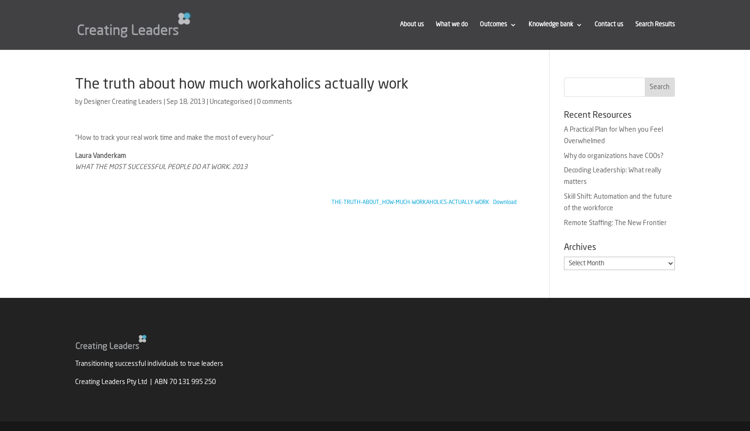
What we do (452, 25)
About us (412, 25)
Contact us (609, 25)
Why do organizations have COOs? (613, 156)
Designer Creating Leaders (123, 102)
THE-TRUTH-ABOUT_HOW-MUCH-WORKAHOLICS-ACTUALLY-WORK (410, 202)
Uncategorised (231, 102)
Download (505, 202)
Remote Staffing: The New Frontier (615, 223)
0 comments (274, 102)
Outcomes (493, 25)
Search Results (655, 25)
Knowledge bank (551, 25)
